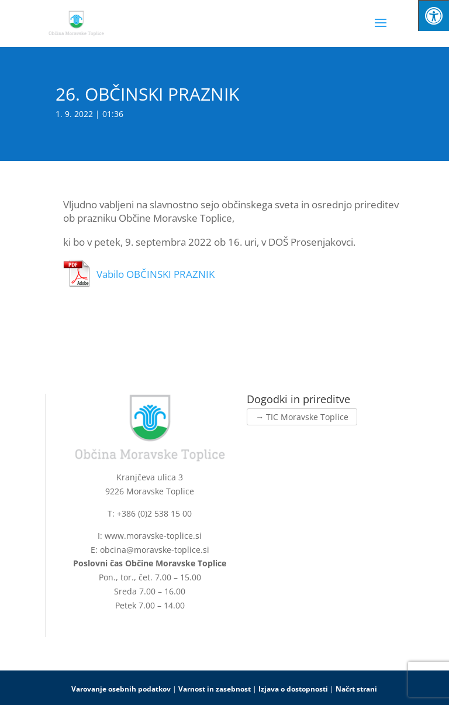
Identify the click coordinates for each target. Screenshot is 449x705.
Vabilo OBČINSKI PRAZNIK (155, 274)
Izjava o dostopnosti (293, 689)
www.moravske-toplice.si (153, 535)
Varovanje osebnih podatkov (121, 689)
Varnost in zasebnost (214, 689)
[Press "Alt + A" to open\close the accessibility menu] (433, 15)
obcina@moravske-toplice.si (154, 549)
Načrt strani (356, 689)
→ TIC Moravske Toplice (301, 416)
